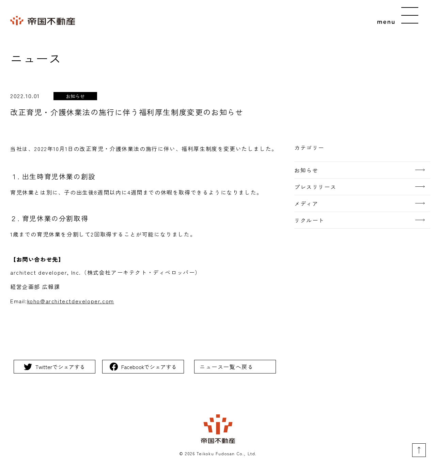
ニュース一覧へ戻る (226, 367)
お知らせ (306, 170)
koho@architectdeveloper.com (70, 301)
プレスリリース (315, 187)
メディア (306, 203)
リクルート (309, 220)
